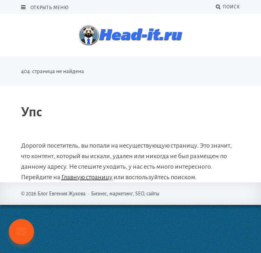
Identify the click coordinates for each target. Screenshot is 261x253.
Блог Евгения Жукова (130, 35)
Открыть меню (49, 7)
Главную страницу (86, 177)
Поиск (228, 6)
